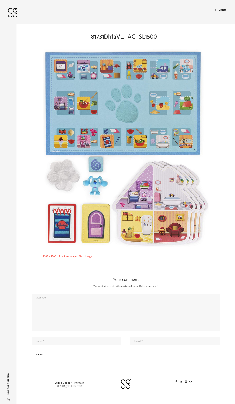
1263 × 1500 (49, 256)
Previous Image (68, 256)
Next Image (85, 256)
